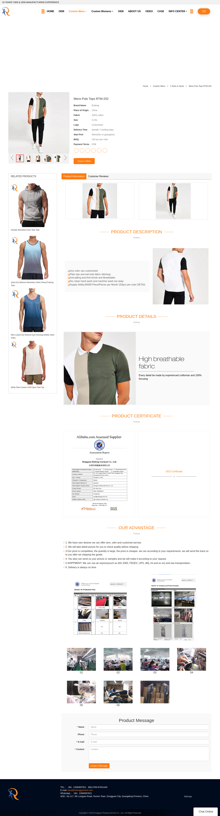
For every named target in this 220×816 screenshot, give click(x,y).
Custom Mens (77, 11)
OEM (61, 11)
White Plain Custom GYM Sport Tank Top (27, 387)
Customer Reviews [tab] (98, 176)
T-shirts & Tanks (177, 86)
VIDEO (149, 11)
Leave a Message (99, 766)
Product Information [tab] (74, 176)
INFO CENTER (177, 11)
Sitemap (188, 796)
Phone (81, 734)
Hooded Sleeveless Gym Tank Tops (25, 230)
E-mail (80, 742)
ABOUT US (134, 11)
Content (79, 749)
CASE (160, 11)
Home (145, 86)
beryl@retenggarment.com (80, 790)
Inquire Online (84, 161)
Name (80, 727)
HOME (50, 11)
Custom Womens (101, 11)
